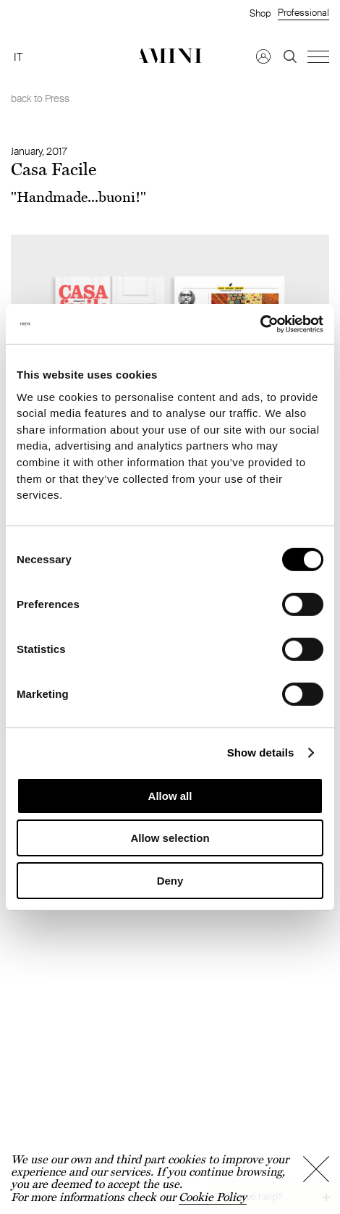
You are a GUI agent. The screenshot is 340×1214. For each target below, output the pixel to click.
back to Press (40, 98)
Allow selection (169, 838)
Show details (260, 752)
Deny (170, 880)
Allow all (170, 796)
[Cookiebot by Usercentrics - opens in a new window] (260, 323)
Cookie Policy (213, 1197)
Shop (260, 13)
